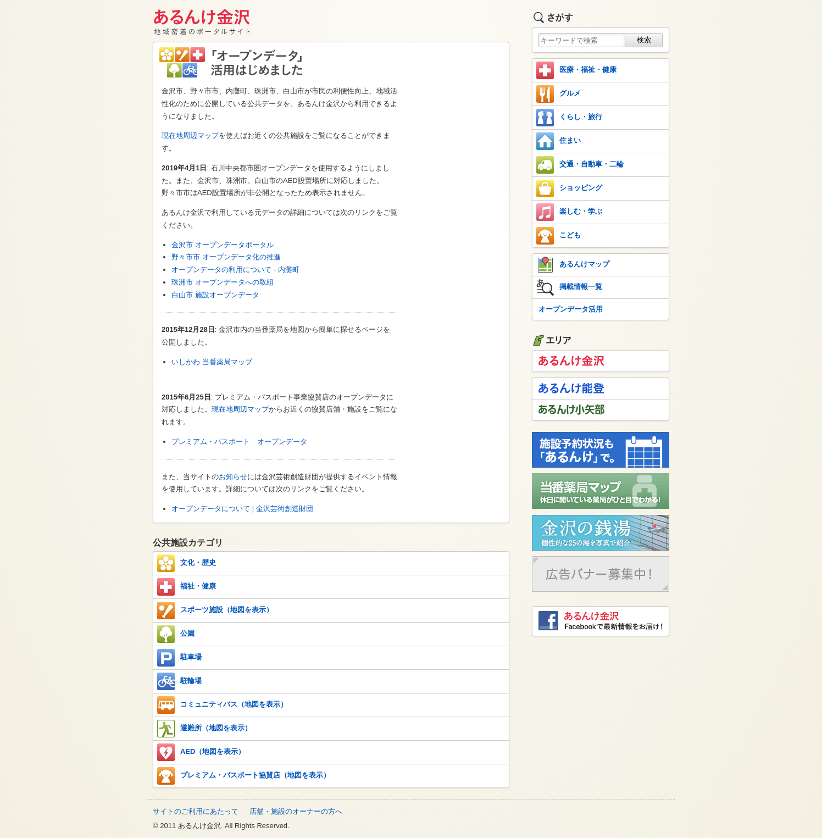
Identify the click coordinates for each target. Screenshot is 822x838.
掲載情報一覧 (569, 287)
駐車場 (179, 658)
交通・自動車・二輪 (580, 165)
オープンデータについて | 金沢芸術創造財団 (242, 508)
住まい (558, 141)
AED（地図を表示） (201, 752)
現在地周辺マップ (190, 135)
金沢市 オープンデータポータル (222, 245)
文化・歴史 (186, 563)
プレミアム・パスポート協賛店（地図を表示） (243, 776)
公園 (176, 634)
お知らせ (233, 477)
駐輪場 (179, 681)
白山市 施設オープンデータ (215, 295)
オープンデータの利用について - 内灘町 (235, 269)
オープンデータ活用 (570, 309)
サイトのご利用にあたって (195, 811)
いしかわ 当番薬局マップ (211, 362)
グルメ (558, 94)
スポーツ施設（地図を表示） (215, 610)
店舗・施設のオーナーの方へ (295, 811)
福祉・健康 (186, 587)
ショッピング (569, 188)
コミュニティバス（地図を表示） (222, 705)
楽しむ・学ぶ (569, 212)
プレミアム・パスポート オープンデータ (239, 441)
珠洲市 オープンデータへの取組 (222, 282)
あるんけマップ (572, 265)
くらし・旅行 (569, 117)
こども (558, 236)
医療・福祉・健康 (576, 70)
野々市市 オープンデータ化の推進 (226, 257)
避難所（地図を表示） (204, 728)
